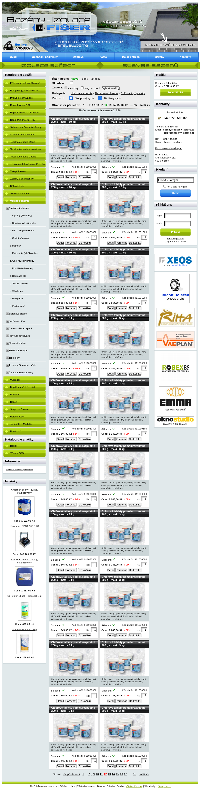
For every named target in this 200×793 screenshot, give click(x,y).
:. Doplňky (15, 245)
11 (102, 105)
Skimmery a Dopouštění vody (25, 127)
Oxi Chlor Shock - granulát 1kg (24, 596)
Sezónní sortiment (19, 193)
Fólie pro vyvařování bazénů (25, 83)
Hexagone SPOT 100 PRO (24, 526)
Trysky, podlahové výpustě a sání (27, 164)
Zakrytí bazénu (18, 171)
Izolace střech (131, 56)
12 (106, 105)
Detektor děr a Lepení (20, 328)
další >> (144, 105)
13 (110, 105)
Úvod (13, 56)
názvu (75, 78)
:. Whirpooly (16, 298)
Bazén (13, 401)
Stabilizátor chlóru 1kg (24, 629)
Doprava (78, 56)
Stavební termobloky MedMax (19, 469)
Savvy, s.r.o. (164, 786)
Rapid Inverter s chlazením (24, 112)
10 (98, 105)
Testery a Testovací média (22, 365)
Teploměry (14, 357)
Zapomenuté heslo (175, 241)
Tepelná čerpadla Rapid (22, 142)
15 (118, 105)
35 (135, 105)
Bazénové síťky (17, 321)
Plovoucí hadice (17, 343)
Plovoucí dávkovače (19, 335)
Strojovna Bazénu (19, 409)
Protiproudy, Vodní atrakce (24, 90)
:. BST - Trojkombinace (22, 230)
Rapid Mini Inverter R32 (22, 119)
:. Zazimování (17, 306)
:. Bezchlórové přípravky (23, 223)
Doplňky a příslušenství (22, 387)
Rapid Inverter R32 (20, 105)
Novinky (14, 394)
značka (95, 78)
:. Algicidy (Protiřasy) (21, 215)
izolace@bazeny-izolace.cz (178, 133)
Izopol (13, 445)
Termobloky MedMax (21, 424)
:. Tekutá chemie (19, 283)
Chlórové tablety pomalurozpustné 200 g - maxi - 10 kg (73, 120)
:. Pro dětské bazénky (21, 268)
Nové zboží (16, 431)
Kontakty (185, 56)
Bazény (159, 56)
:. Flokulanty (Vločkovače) (24, 253)
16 (122, 105)
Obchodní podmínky (45, 56)
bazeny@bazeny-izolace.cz (178, 129)
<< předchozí (72, 105)
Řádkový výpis (112, 98)
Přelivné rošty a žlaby (21, 97)
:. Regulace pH (18, 275)
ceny (85, 78)
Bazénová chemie (106, 93)
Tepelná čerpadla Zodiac (23, 156)
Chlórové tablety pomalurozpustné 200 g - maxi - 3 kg (73, 316)
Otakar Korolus (134, 786)
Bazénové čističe (18, 313)
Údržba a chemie (81, 93)
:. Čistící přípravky (19, 238)
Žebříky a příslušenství (22, 178)
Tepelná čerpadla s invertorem (26, 149)
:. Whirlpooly (16, 291)
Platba (103, 56)
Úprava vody (17, 416)
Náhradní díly (17, 186)
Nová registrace (175, 238)
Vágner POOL (17, 453)
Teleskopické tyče (18, 350)
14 (114, 105)
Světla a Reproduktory (22, 134)
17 (126, 105)
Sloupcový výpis (84, 98)
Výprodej (15, 379)
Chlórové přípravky (133, 93)
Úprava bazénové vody (21, 372)
